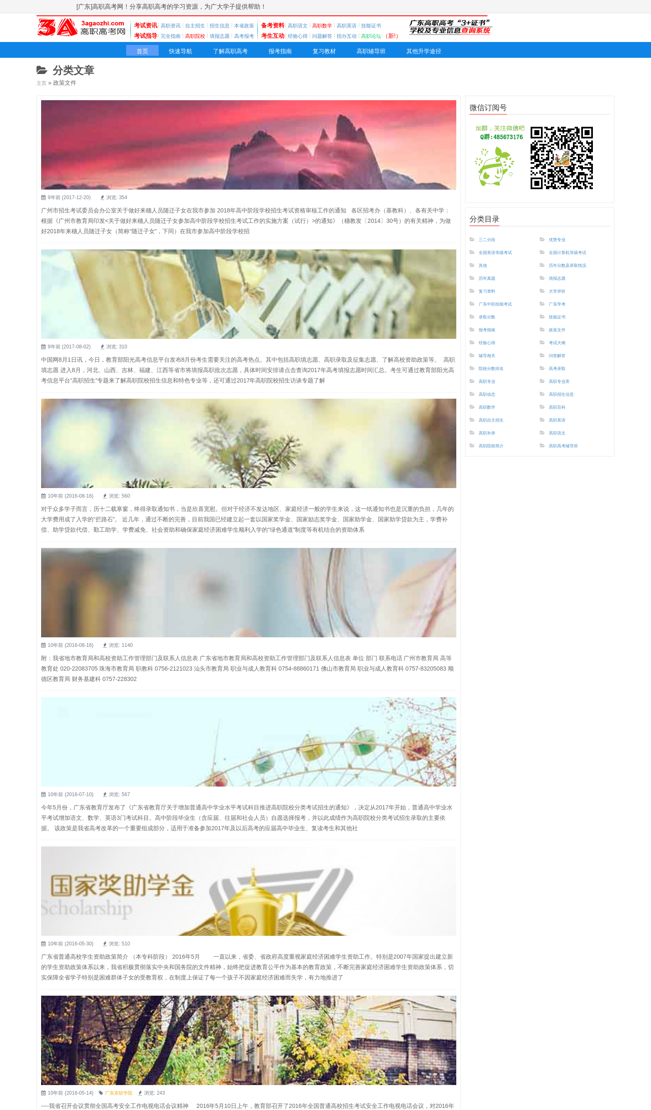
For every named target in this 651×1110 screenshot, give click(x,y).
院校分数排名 (496, 376)
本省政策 (255, 25)
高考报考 (255, 35)
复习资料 (490, 296)
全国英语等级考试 (502, 256)
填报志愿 (228, 35)
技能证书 (396, 25)
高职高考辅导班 (569, 456)
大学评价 (560, 296)
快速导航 (190, 54)
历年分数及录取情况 (575, 269)
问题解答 (340, 35)
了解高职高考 (253, 54)
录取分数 (490, 323)
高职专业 (490, 389)
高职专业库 (563, 389)
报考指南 (315, 54)
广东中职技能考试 (502, 309)
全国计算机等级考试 (575, 256)
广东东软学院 (253, 701)
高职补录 (490, 442)
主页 (42, 87)
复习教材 (369, 54)
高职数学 (490, 416)
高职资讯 (172, 25)
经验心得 (312, 35)
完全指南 (172, 35)
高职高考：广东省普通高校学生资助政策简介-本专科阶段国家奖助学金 (291, 591)
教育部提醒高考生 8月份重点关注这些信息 (244, 206)
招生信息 (228, 25)
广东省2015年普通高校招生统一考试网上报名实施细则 (264, 975)
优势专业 (560, 243)
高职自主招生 (496, 429)
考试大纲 (560, 349)
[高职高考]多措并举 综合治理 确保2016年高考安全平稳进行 (272, 687)
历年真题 (490, 283)
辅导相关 (490, 363)
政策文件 (560, 336)
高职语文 (312, 25)
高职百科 (560, 416)
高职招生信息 (566, 403)
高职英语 (368, 25)
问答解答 (560, 363)
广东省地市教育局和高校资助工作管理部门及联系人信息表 (271, 399)
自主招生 (200, 25)
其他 (484, 269)
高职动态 (490, 403)
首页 (145, 54)
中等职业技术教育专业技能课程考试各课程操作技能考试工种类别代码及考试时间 (308, 783)
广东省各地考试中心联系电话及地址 (234, 879)
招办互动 (368, 35)
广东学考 (560, 309)
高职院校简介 (496, 456)
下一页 (439, 1077)
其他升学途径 (494, 54)
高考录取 (560, 376)
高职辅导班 (427, 54)
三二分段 (490, 243)
